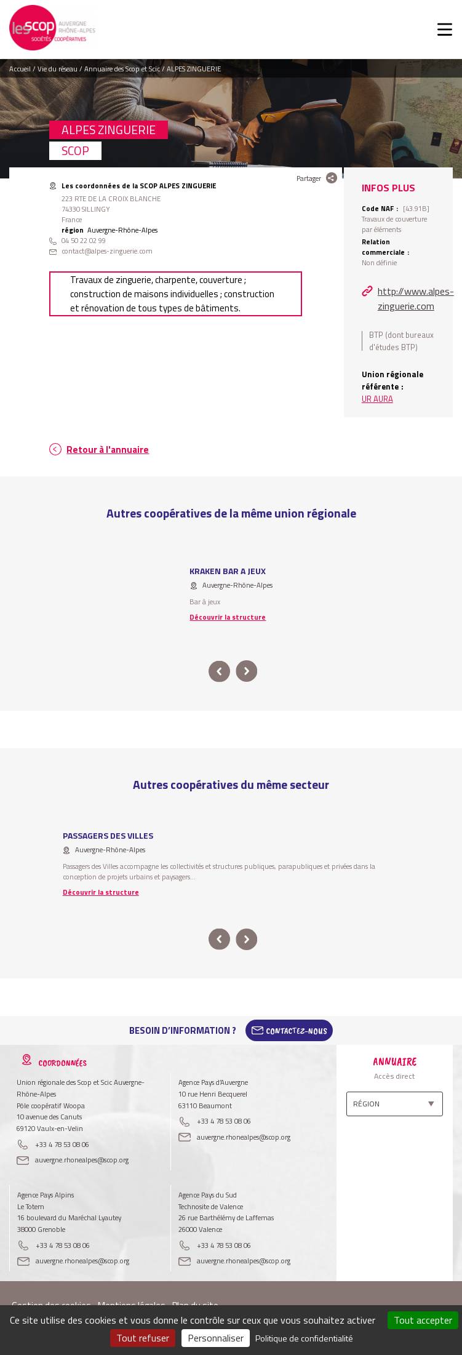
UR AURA (377, 399)
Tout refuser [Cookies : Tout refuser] (142, 1337)
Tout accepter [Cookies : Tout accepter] (423, 1320)
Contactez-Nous (296, 1030)
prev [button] (220, 671)
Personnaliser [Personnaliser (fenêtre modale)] (216, 1337)
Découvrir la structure (227, 617)
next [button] (247, 671)
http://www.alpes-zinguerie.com (415, 298)
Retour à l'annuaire (107, 449)
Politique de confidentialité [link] (304, 1338)
